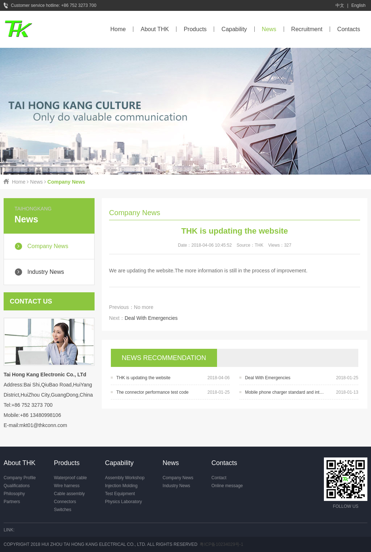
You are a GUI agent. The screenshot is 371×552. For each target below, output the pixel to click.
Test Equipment (120, 493)
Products (195, 29)
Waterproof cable (70, 477)
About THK (155, 29)
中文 (339, 5)
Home (118, 29)
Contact (219, 477)
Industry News (176, 485)
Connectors (65, 501)
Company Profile (20, 477)
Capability (234, 29)
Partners (12, 501)
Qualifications (17, 485)
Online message (227, 485)
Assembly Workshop (125, 477)
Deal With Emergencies (151, 318)
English (358, 5)
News (269, 29)
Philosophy (14, 493)
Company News (178, 477)
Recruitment (306, 29)
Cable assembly (69, 493)
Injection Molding (121, 485)
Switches (62, 509)
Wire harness (67, 485)
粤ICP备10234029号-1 (221, 544)
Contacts (348, 29)
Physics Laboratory (123, 501)
